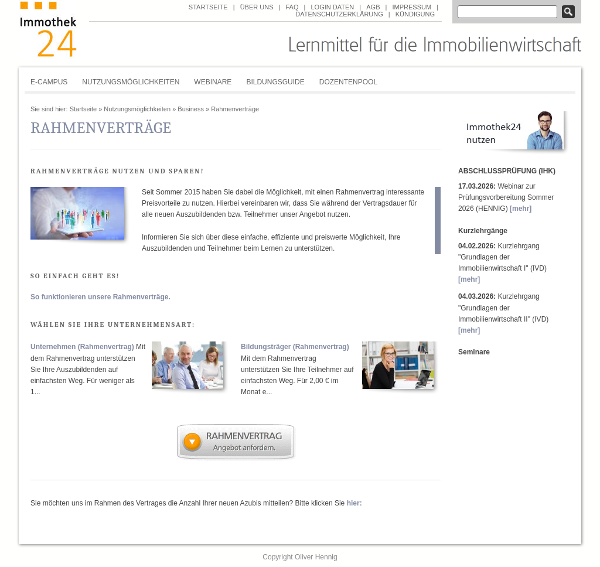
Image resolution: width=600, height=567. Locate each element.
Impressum (411, 7)
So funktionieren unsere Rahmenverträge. (100, 297)
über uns (257, 7)
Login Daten (332, 7)
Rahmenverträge (235, 108)
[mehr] (520, 208)
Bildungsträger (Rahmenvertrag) (295, 347)
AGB (373, 7)
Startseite (208, 7)
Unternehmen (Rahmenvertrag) (82, 347)
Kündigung (415, 14)
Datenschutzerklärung (339, 14)
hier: (354, 503)
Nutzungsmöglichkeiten (130, 82)
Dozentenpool (348, 82)
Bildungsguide (275, 82)
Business (191, 108)
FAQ (291, 7)
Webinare (212, 82)
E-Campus (48, 82)
